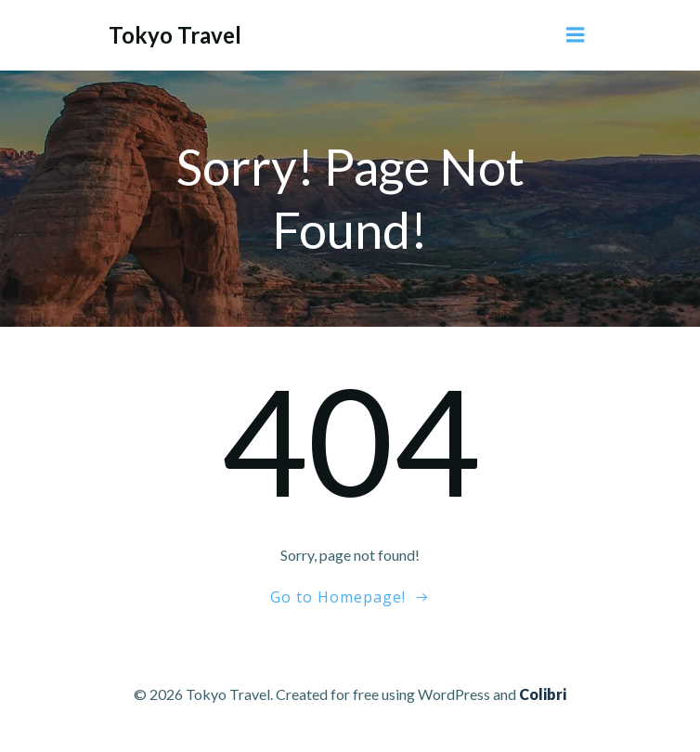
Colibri (542, 694)
